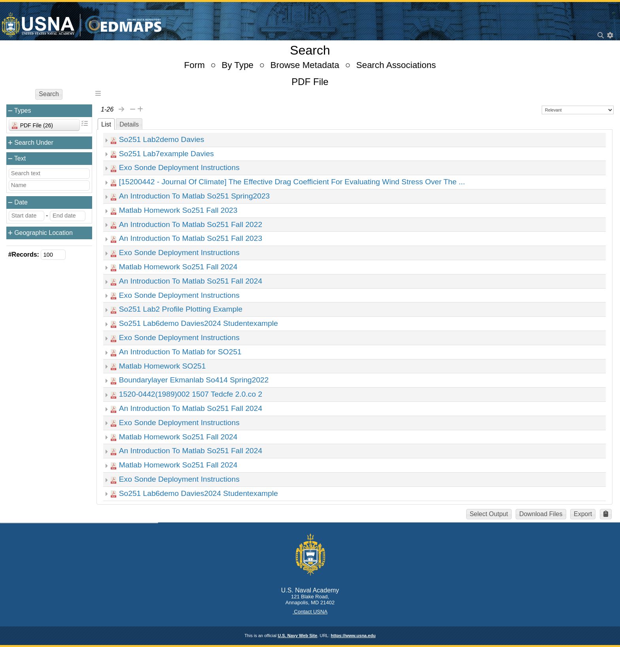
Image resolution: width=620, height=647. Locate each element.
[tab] (106, 124)
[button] (606, 514)
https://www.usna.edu (353, 635)
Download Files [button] (540, 514)
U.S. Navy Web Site (297, 635)
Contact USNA (310, 612)
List (106, 124)
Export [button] (583, 514)
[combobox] (44, 125)
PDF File (309, 81)
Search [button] (49, 94)
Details (129, 124)
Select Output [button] (489, 514)
